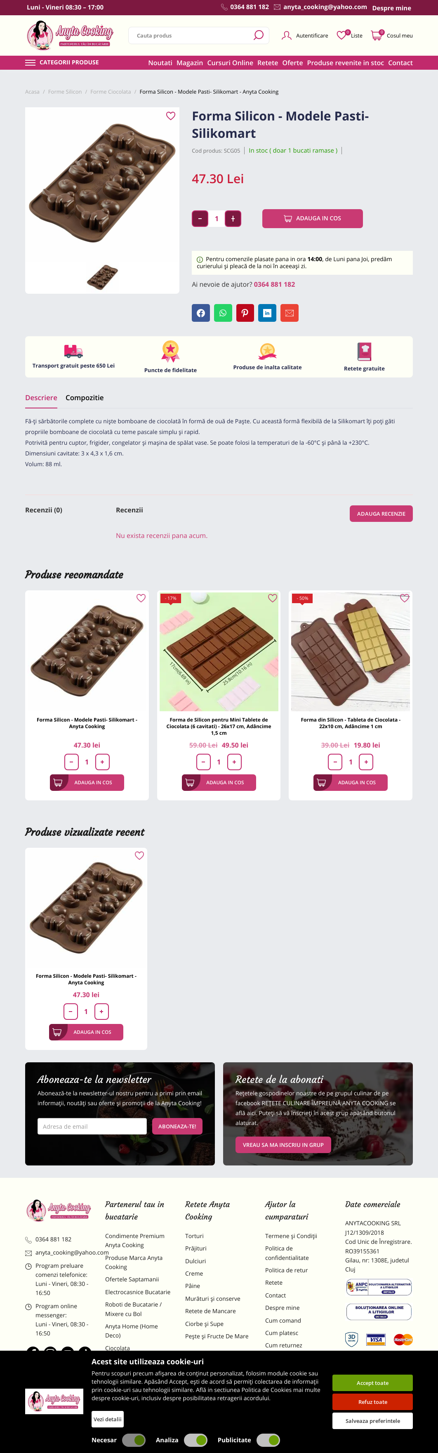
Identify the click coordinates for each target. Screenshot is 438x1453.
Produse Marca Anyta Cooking (133, 1263)
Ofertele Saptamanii (132, 1280)
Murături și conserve (212, 1299)
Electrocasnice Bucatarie (137, 1293)
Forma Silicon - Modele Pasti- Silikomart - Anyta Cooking (87, 724)
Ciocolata (117, 1349)
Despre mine (282, 1308)
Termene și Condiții (291, 1237)
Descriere (41, 398)
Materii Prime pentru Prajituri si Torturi (133, 1365)
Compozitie (85, 398)
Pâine (192, 1287)
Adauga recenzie (381, 514)
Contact (400, 62)
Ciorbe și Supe (204, 1324)
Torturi (194, 1237)
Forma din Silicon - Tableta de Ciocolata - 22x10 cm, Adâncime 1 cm (350, 724)
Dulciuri (195, 1262)
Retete (267, 62)
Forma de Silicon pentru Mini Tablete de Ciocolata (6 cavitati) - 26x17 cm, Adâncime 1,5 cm (219, 727)
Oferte (293, 62)
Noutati (160, 62)
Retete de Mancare (210, 1312)
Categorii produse (69, 63)
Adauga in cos (312, 219)
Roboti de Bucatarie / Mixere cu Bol (133, 1309)
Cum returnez (283, 1346)
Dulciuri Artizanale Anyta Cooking (138, 1387)
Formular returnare (291, 1359)
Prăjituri (196, 1249)
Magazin (190, 62)
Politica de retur (286, 1271)
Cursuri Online (230, 62)
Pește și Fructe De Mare (217, 1337)
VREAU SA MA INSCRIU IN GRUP (283, 1145)
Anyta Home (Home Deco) (131, 1331)
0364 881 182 (274, 284)
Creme (194, 1274)
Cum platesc (281, 1333)
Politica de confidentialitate (287, 1253)
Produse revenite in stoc (345, 62)
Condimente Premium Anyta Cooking (135, 1241)
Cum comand (283, 1321)
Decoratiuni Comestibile (137, 1405)
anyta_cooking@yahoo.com (59, 1253)
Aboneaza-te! (177, 1126)
